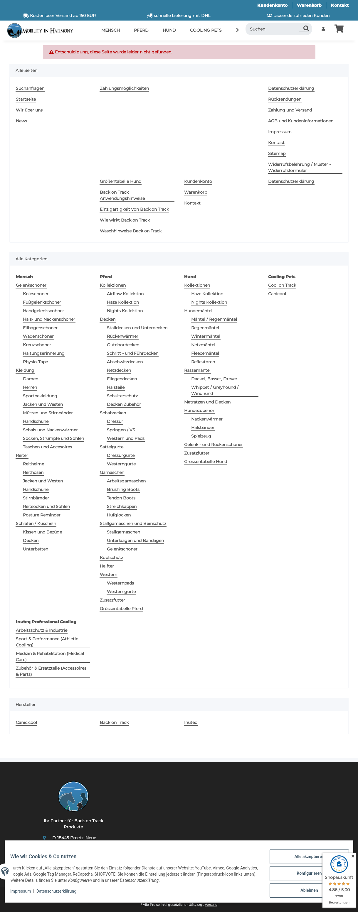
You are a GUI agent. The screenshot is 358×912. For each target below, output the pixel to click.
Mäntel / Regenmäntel (214, 319)
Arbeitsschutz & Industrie (41, 630)
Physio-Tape (35, 361)
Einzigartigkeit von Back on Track (134, 209)
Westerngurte (121, 464)
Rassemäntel (197, 370)
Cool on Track (282, 285)
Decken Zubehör (124, 404)
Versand (211, 905)
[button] (323, 29)
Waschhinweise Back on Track (131, 231)
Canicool (277, 293)
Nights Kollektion (125, 310)
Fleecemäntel (205, 353)
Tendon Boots (121, 498)
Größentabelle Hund (120, 181)
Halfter (107, 566)
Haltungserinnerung (44, 353)
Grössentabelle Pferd (121, 608)
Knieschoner (35, 293)
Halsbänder (202, 427)
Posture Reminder (41, 515)
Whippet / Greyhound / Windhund (214, 390)
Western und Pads (125, 438)
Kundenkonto (272, 5)
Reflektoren (203, 361)
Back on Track (114, 722)
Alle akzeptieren (305, 860)
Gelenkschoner (31, 285)
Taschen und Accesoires (47, 447)
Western (108, 574)
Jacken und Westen (43, 404)
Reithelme (33, 464)
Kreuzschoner (37, 344)
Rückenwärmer (122, 336)
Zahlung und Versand (290, 110)
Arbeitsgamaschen (126, 481)
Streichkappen (122, 506)
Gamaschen (112, 472)
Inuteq (190, 722)
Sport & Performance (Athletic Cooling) (47, 642)
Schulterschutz (122, 395)
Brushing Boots (123, 489)
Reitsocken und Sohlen (46, 506)
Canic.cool (26, 722)
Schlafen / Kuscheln (36, 523)
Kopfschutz (111, 557)
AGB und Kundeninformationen (300, 121)
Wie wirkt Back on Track (125, 220)
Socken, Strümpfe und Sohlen (53, 438)
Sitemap (276, 153)
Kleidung (25, 370)
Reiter (22, 455)
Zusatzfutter (112, 600)
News (21, 121)
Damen (30, 378)
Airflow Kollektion (125, 293)
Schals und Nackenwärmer (50, 430)
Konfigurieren (305, 876)
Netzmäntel (203, 344)
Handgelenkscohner (43, 310)
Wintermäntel (205, 336)
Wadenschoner (38, 336)
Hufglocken (119, 515)
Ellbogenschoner (40, 327)
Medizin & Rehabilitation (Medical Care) (50, 656)
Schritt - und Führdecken (132, 353)
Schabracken (113, 413)
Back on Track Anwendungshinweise (122, 195)
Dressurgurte (121, 455)
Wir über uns (29, 110)
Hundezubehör (199, 410)
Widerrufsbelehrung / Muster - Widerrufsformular (299, 167)
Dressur (115, 421)
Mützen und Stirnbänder (48, 413)
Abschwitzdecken (125, 361)
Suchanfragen (30, 88)
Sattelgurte (111, 447)
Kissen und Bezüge (42, 532)
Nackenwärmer (207, 419)
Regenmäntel (205, 327)
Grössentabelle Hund (205, 461)
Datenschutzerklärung (60, 893)
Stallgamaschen (123, 532)
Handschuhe (35, 421)
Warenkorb (309, 5)
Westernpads (120, 583)
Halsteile (116, 387)
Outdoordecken (123, 344)
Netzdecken (119, 370)
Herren (30, 387)
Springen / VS (121, 430)
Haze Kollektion (123, 302)
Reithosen (33, 472)
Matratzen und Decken (207, 402)
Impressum (24, 893)
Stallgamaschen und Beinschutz (133, 523)
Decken (30, 540)
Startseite (26, 99)
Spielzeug (201, 436)
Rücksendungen (284, 99)
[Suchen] (279, 29)
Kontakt (340, 5)
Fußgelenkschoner (42, 302)
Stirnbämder (36, 498)
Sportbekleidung (40, 395)
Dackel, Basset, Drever (214, 378)
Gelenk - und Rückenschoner (213, 444)
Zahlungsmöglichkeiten (124, 88)
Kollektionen (113, 285)
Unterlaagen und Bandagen (135, 540)
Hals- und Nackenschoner (49, 319)
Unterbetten (35, 549)
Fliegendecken (122, 378)
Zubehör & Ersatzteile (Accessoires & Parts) (51, 671)
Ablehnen (305, 891)
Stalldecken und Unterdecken (137, 327)
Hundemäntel (198, 310)
